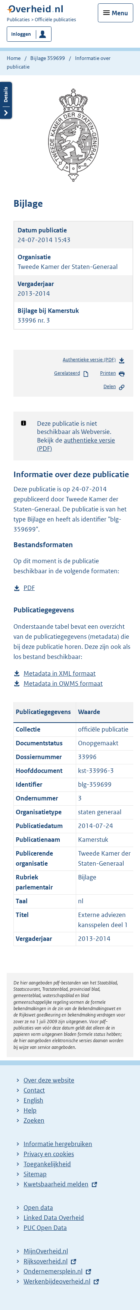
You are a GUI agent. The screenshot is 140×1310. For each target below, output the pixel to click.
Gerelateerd (71, 373)
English (33, 1100)
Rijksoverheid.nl (46, 1261)
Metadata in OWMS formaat (63, 684)
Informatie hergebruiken (58, 1144)
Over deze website (49, 1080)
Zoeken (34, 1120)
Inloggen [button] (21, 34)
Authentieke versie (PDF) (94, 361)
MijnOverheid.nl (46, 1251)
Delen (114, 387)
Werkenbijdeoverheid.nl (57, 1281)
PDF (29, 588)
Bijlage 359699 (47, 58)
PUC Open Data (45, 1228)
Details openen (6, 100)
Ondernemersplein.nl (53, 1271)
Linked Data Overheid (54, 1218)
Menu (120, 13)
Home (14, 58)
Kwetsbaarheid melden (56, 1184)
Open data (38, 1207)
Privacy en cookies (49, 1154)
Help (30, 1110)
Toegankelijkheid (47, 1164)
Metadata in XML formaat (60, 674)
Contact (34, 1090)
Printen (112, 373)
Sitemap (35, 1174)
